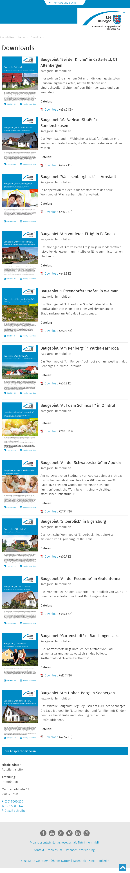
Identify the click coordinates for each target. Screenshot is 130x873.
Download (51, 109)
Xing (92, 861)
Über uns (22, 37)
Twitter (65, 861)
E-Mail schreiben (16, 811)
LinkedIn (103, 861)
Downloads (37, 37)
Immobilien (7, 37)
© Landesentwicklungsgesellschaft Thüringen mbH (64, 842)
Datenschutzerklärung (80, 850)
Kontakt (39, 850)
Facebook (79, 861)
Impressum (54, 850)
